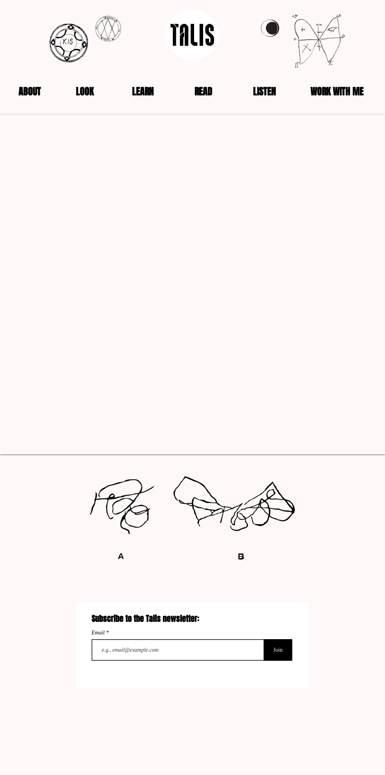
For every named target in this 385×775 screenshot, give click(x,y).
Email (99, 633)
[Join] (278, 650)
